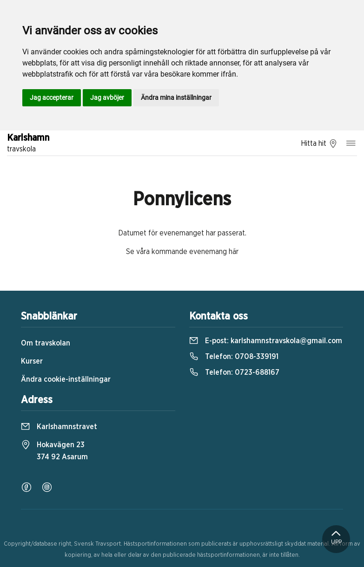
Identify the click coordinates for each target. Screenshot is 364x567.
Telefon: (233, 357)
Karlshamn (28, 144)
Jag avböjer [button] (107, 97)
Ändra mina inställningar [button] (176, 97)
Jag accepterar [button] (51, 97)
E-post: (265, 341)
